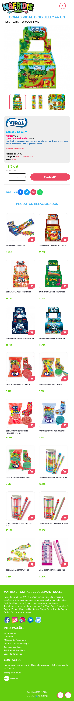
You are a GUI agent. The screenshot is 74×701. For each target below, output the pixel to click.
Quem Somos (10, 633)
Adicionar (51, 177)
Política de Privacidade (14, 650)
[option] (37, 58)
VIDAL (14, 159)
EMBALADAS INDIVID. (31, 22)
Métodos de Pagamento (15, 640)
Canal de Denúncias (13, 654)
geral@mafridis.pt (12, 672)
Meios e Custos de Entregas (17, 643)
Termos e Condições (13, 647)
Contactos (8, 636)
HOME (7, 22)
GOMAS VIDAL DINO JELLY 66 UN (37, 17)
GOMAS (16, 22)
